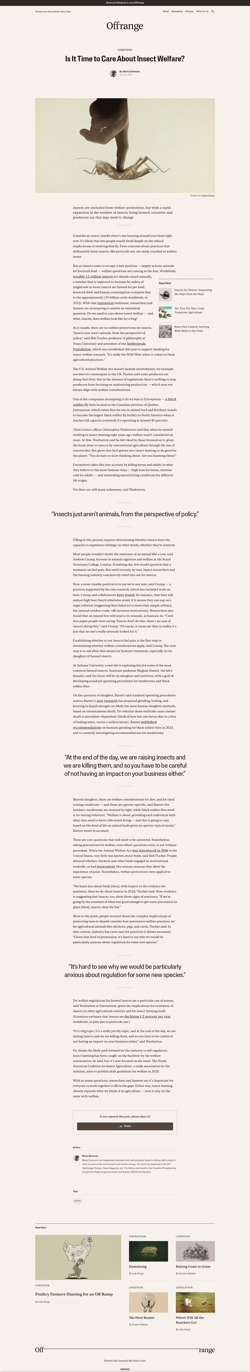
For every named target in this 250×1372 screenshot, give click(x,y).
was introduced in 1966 (148, 846)
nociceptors (105, 862)
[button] (213, 12)
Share (125, 1121)
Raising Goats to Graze (192, 1262)
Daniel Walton (139, 1318)
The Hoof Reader (140, 1312)
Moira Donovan (131, 72)
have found (125, 592)
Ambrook (125, 1363)
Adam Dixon (209, 195)
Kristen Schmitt (186, 1268)
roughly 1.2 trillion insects (91, 276)
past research (106, 698)
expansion (104, 302)
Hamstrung (137, 1262)
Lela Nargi (43, 1304)
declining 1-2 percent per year (145, 1012)
